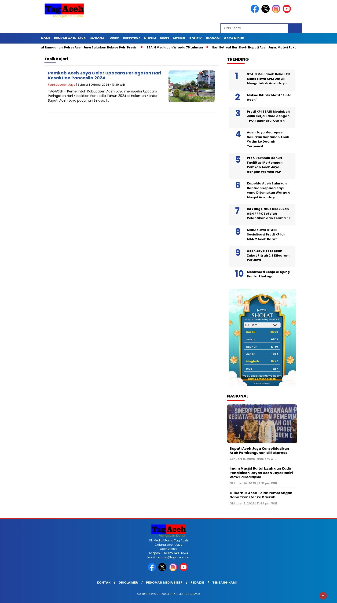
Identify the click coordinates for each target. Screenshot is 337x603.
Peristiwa (132, 38)
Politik (195, 38)
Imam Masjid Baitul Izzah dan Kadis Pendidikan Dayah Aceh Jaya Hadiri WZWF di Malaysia (261, 472)
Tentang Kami (224, 582)
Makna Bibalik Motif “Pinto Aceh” (269, 97)
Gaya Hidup (234, 38)
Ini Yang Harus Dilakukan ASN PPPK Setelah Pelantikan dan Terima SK (269, 213)
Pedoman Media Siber (164, 582)
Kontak (103, 582)
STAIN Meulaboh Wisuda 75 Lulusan (176, 47)
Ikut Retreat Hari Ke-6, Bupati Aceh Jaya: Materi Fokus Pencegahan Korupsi (273, 47)
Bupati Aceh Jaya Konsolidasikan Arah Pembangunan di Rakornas (259, 450)
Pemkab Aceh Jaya (70, 38)
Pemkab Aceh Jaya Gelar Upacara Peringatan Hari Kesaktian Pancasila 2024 (104, 75)
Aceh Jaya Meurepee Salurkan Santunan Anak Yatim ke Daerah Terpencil (268, 139)
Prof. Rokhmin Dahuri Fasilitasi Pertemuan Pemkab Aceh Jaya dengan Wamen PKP (264, 165)
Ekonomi (212, 38)
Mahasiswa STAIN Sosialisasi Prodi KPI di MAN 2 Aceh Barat (266, 234)
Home (45, 38)
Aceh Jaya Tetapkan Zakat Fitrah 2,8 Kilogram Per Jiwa (268, 255)
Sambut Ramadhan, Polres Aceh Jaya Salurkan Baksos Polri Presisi (86, 47)
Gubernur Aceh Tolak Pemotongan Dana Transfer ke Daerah (261, 495)
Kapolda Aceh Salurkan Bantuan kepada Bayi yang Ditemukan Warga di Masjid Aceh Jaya (269, 190)
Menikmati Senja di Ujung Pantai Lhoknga (268, 274)
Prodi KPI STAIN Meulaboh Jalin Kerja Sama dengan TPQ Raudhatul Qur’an (268, 116)
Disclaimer (128, 582)
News (164, 38)
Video (114, 38)
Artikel (179, 38)
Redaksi (197, 582)
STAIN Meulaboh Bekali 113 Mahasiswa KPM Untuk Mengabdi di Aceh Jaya (268, 78)
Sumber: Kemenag (262, 383)
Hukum (150, 38)
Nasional (97, 38)
